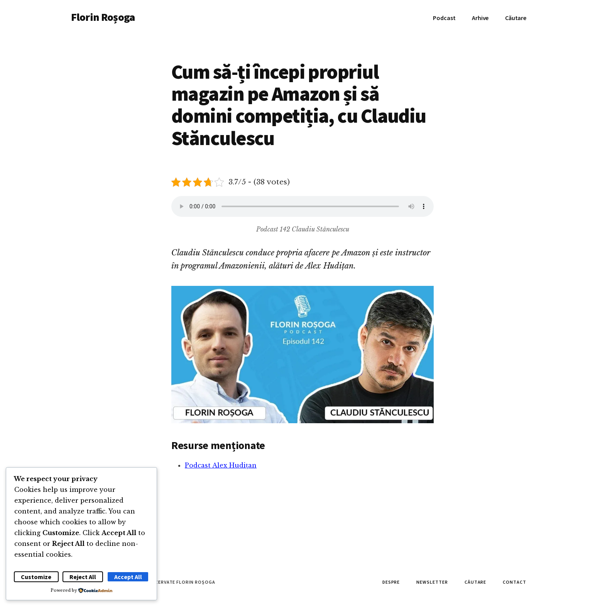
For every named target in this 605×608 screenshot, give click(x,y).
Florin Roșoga (103, 17)
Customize (36, 577)
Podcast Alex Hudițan (221, 465)
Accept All (128, 577)
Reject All (82, 577)
